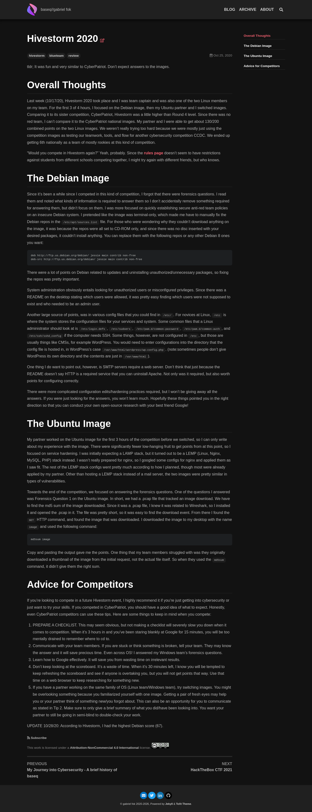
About (267, 9)
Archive (247, 9)
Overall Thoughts (257, 35)
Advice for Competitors (262, 66)
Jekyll (169, 803)
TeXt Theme (183, 803)
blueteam (56, 55)
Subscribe (39, 738)
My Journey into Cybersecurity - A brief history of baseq (72, 773)
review (73, 55)
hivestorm (37, 55)
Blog (229, 9)
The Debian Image (258, 46)
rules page (153, 153)
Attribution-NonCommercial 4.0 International (104, 747)
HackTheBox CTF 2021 (211, 770)
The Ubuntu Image (258, 56)
